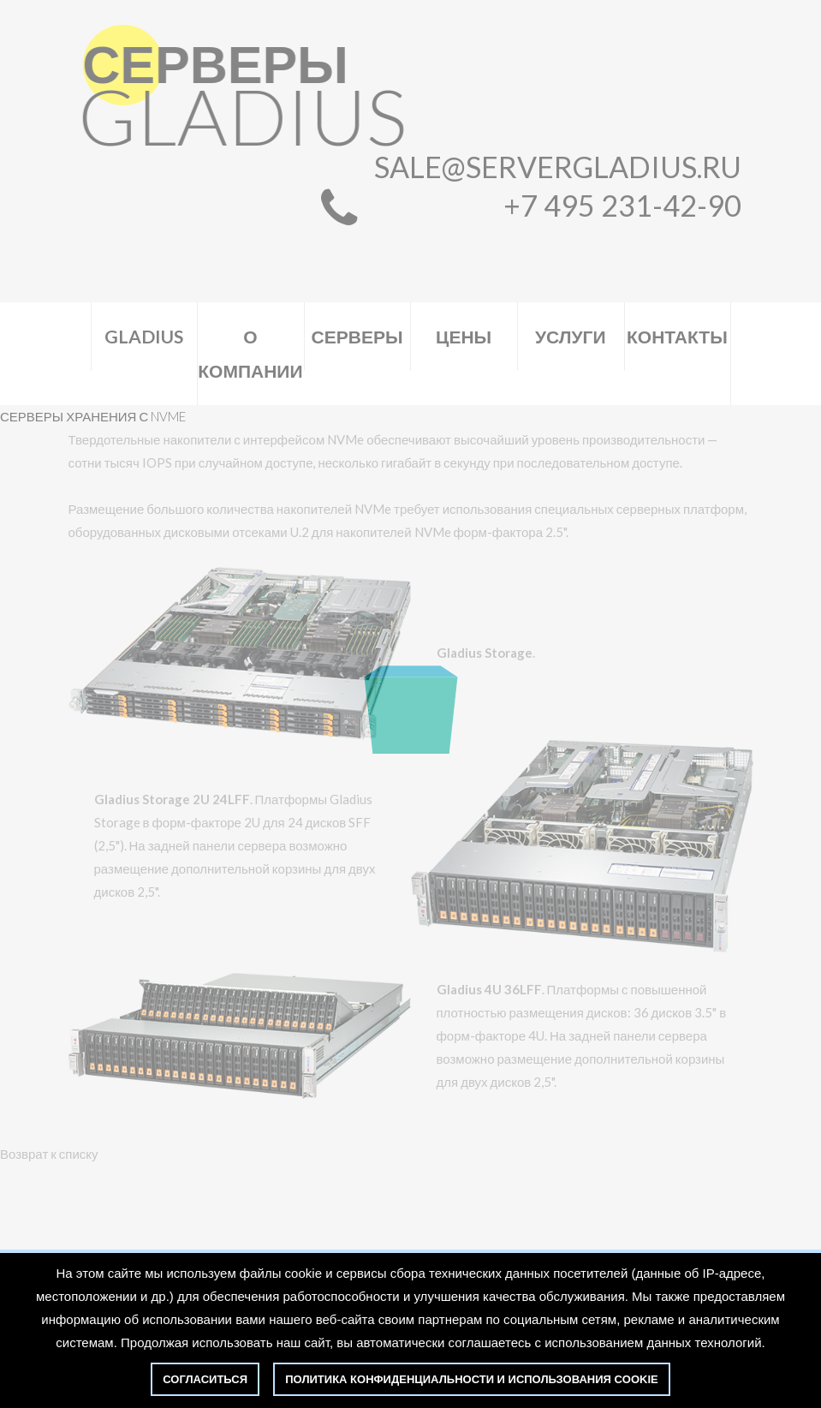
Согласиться (205, 1379)
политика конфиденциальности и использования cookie (471, 1379)
